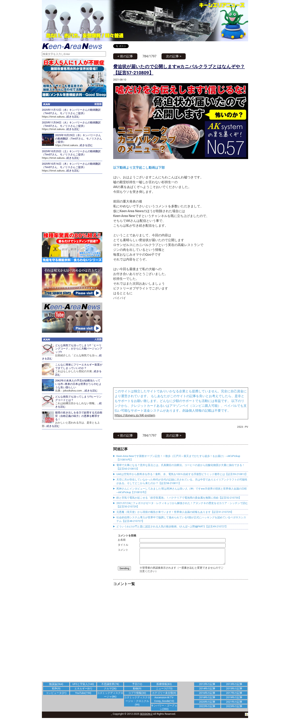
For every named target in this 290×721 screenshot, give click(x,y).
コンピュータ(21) (56, 695)
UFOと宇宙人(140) (83, 687)
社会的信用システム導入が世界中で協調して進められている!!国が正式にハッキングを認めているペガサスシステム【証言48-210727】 (181, 519)
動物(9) (137, 691)
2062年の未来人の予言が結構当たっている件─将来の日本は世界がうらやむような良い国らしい (78, 384)
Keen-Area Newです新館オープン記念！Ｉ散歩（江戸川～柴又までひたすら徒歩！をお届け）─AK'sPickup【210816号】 (178, 457)
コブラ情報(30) (137, 695)
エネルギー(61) (83, 691)
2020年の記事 (207, 704)
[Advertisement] (180, 636)
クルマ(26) (110, 691)
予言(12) (137, 687)
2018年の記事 (207, 700)
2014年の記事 (207, 691)
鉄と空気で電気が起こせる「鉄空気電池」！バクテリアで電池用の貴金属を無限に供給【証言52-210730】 (178, 497)
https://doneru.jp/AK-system (135, 415)
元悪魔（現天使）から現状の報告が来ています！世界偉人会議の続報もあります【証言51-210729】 (174, 511)
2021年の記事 (234, 704)
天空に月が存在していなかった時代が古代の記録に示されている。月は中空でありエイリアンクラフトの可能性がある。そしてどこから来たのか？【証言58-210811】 (181, 481)
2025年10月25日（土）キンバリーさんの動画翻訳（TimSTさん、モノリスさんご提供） (71, 153)
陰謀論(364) (56, 687)
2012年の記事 (207, 687)
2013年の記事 (234, 687)
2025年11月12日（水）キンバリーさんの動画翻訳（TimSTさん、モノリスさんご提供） (71, 111)
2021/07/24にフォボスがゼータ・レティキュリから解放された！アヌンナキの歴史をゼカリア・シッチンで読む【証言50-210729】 (182, 505)
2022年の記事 (207, 709)
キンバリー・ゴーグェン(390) (164, 710)
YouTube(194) (83, 695)
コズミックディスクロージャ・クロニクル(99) (137, 704)
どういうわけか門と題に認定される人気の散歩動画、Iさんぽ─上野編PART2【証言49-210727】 (172, 526)
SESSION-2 (146, 716)
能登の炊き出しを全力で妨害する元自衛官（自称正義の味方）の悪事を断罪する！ (78, 416)
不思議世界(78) (110, 687)
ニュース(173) (164, 691)
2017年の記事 (234, 695)
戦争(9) (56, 691)
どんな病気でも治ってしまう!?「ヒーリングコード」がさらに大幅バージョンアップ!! (78, 348)
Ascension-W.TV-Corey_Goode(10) (164, 702)
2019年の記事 (234, 700)
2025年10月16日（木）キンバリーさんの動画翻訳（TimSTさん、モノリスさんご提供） (71, 165)
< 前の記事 (125, 56)
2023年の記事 (234, 709)
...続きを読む (72, 116)
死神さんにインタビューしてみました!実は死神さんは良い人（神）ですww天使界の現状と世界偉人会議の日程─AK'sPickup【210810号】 (181, 490)
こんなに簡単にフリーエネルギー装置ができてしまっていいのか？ (78, 366)
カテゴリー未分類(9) (164, 695)
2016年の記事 (207, 695)
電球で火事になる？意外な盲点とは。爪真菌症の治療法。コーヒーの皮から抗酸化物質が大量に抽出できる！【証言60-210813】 (180, 467)
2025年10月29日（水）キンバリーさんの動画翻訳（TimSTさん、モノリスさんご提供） (78, 138)
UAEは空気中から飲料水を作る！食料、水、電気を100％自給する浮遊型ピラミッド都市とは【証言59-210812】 (182, 474)
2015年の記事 (234, 691)
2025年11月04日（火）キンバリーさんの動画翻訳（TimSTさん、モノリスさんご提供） (71, 124)
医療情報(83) (164, 687)
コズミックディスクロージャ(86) (110, 697)
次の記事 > (173, 56)
